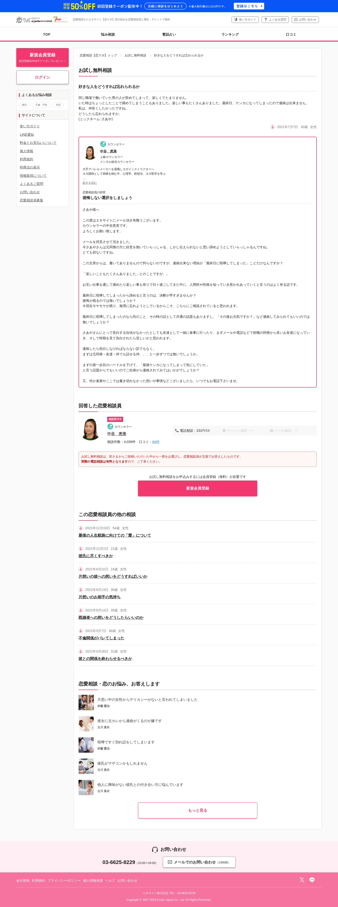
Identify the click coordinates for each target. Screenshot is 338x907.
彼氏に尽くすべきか (96, 556)
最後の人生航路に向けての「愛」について (115, 535)
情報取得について (33, 176)
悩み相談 (108, 34)
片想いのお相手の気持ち (100, 597)
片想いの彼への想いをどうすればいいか (113, 576)
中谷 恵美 (108, 151)
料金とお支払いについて (38, 143)
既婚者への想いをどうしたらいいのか (111, 617)
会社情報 (22, 880)
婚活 (24, 104)
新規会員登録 (197, 488)
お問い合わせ (307, 19)
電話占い (169, 34)
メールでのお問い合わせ (199, 862)
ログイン (42, 77)
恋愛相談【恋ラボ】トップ (98, 55)
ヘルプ (110, 880)
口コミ (291, 34)
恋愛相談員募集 (31, 200)
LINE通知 (27, 134)
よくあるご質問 (31, 184)
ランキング (230, 34)
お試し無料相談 (135, 55)
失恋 (58, 104)
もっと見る (197, 810)
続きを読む (90, 182)
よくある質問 (277, 19)
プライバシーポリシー (64, 880)
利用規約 (26, 159)
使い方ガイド (247, 19)
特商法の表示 (30, 167)
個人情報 (26, 151)
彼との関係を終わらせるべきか (105, 659)
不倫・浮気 (41, 104)
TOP (46, 34)
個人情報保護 (93, 880)
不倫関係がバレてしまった (101, 638)
